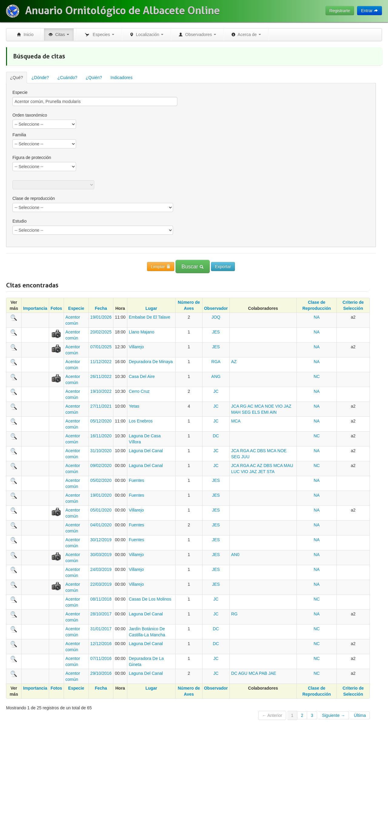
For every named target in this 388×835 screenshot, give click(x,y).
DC (216, 435)
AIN (272, 412)
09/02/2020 (101, 465)
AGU (242, 673)
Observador (216, 308)
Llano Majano (141, 332)
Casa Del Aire (142, 376)
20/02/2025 (101, 332)
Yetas (134, 406)
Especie (20, 92)
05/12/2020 (101, 421)
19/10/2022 (101, 391)
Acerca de (246, 34)
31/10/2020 (101, 450)
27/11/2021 (101, 406)
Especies (99, 35)
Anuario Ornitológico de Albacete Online (122, 11)
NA (316, 317)
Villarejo (136, 346)
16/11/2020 (101, 435)
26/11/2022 (101, 376)
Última (360, 715)
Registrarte (339, 10)
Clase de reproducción (33, 198)
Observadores (197, 34)
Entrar (369, 10)
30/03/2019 (101, 554)
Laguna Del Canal (146, 450)
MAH (236, 412)
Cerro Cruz (139, 391)
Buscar (193, 266)
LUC (235, 471)
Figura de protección (31, 157)
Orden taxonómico (29, 115)
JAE (272, 673)
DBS (261, 450)
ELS (256, 412)
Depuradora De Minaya (151, 361)
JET (262, 471)
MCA (259, 406)
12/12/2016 (101, 643)
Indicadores (121, 77)
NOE (269, 406)
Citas (58, 34)
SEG (246, 412)
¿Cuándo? (67, 77)
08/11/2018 (101, 599)
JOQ (216, 317)
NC (316, 376)
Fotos (56, 308)
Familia (19, 134)
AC (250, 406)
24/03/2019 (101, 569)
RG (243, 406)
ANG (215, 376)
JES (216, 332)
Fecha (101, 308)
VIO (279, 406)
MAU (288, 465)
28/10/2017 (101, 613)
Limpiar (160, 266)
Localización (146, 34)
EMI (265, 412)
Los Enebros (141, 421)
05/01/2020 (101, 510)
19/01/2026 (101, 317)
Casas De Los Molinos (150, 599)
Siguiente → (333, 715)
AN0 (235, 554)
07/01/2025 (101, 346)
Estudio (19, 221)
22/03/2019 (101, 584)
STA (271, 471)
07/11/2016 (101, 658)
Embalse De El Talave (149, 317)
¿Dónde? (40, 77)
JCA (235, 406)
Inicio (25, 34)
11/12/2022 (101, 361)
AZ (234, 361)
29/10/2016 (101, 673)
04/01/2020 (101, 524)
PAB (263, 673)
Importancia (35, 308)
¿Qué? (16, 77)
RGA (215, 361)
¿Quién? (94, 77)
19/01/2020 (101, 495)
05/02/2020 (101, 480)
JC (216, 391)
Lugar (151, 308)
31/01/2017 (101, 628)
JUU (245, 456)
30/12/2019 (101, 539)
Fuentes (136, 480)
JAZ (287, 406)
